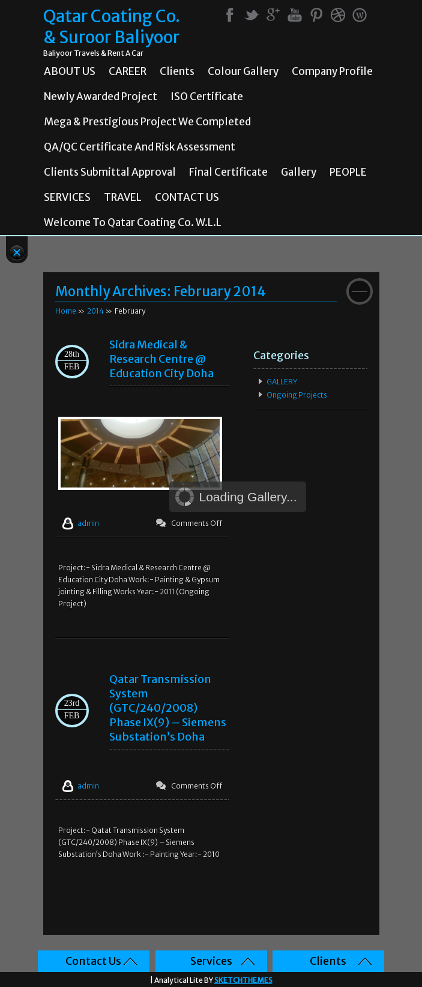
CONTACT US (187, 197)
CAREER (127, 71)
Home (65, 310)
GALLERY (282, 381)
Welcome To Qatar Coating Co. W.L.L (133, 222)
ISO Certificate (206, 96)
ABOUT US (69, 71)
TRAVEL (123, 197)
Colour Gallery (243, 71)
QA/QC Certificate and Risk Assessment (139, 147)
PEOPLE (348, 172)
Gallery (298, 172)
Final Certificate (228, 172)
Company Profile (332, 71)
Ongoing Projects (297, 394)
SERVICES (67, 197)
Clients (177, 71)
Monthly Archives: (160, 291)
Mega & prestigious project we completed (147, 121)
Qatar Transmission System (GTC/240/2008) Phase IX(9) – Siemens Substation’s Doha (167, 708)
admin (88, 523)
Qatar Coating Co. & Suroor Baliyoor (111, 27)
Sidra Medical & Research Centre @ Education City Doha (161, 359)
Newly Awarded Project (100, 96)
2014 (95, 310)
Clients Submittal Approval (110, 172)
